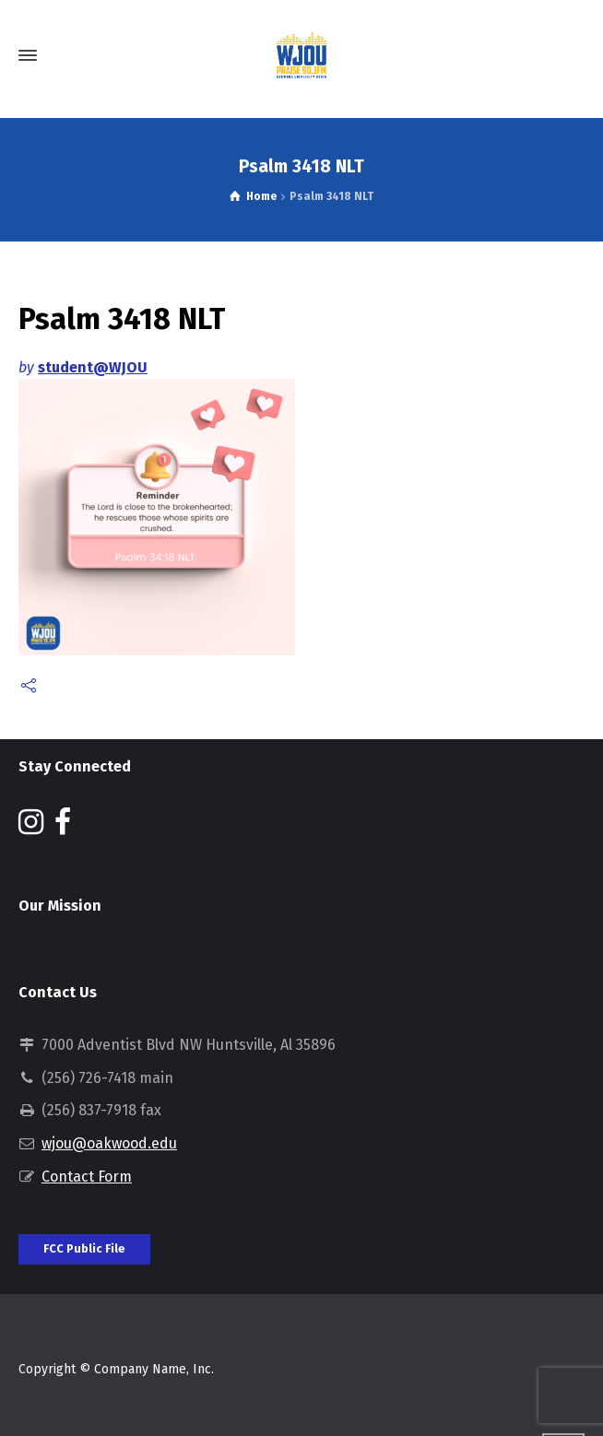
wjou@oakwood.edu (109, 1143)
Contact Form (86, 1176)
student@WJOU (93, 367)
